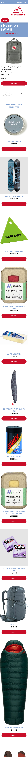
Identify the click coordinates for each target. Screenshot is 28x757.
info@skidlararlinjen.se (21, 2)
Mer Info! (14, 83)
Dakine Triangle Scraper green (14, 251)
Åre (3, 2)
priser (5, 20)
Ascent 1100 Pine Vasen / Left (14, 728)
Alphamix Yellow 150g (14, 354)
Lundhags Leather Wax (14, 141)
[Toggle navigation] (3, 11)
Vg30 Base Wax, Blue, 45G (14, 457)
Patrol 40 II (14, 625)
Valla (20, 67)
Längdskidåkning (13, 67)
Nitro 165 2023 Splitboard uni (14, 196)
